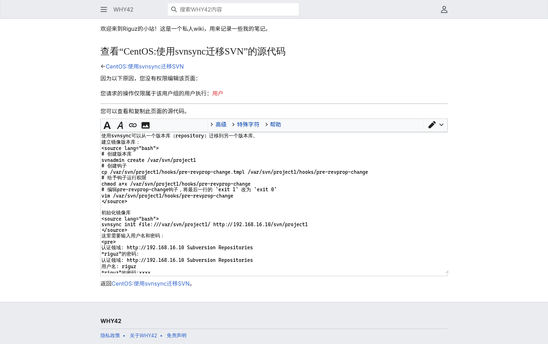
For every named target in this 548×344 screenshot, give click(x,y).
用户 (217, 93)
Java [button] (168, 124)
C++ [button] (190, 124)
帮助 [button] (275, 124)
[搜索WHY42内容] (233, 9)
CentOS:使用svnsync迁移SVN (145, 66)
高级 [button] (220, 124)
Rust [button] (202, 124)
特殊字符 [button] (248, 124)
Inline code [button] (157, 124)
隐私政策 (110, 335)
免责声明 (176, 335)
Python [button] (179, 124)
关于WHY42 (143, 335)
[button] (103, 9)
